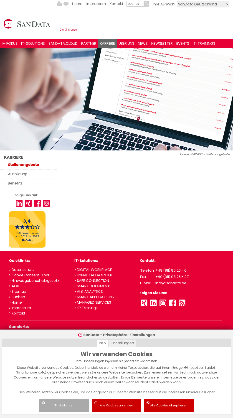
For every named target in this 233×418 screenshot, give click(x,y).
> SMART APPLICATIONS (94, 297)
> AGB (14, 286)
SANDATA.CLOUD (63, 43)
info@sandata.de (170, 283)
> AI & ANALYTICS (88, 291)
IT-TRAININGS (204, 43)
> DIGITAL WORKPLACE (93, 269)
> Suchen (17, 297)
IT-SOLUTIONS (33, 43)
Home (77, 3)
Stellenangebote (218, 154)
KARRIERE (107, 43)
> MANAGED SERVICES (92, 302)
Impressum (96, 3)
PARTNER (88, 43)
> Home (15, 302)
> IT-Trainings (86, 307)
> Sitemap (17, 291)
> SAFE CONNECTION (91, 280)
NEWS (143, 43)
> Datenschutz (22, 269)
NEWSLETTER (162, 43)
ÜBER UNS (126, 43)
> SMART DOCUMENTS (92, 286)
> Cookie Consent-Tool (29, 275)
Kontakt (116, 3)
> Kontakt (17, 313)
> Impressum (20, 307)
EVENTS (182, 43)
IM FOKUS (10, 43)
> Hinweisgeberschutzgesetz (34, 280)
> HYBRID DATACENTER (93, 275)
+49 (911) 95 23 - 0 (171, 270)
